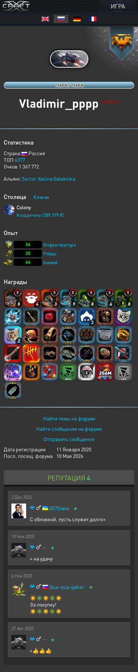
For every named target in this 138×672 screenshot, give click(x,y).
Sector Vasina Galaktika (48, 178)
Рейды (50, 253)
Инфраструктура (59, 245)
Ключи (41, 196)
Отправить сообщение (69, 438)
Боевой (50, 262)
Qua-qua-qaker (66, 587)
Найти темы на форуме (69, 418)
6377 (20, 159)
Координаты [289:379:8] (40, 215)
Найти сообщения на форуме (69, 428)
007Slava (59, 508)
